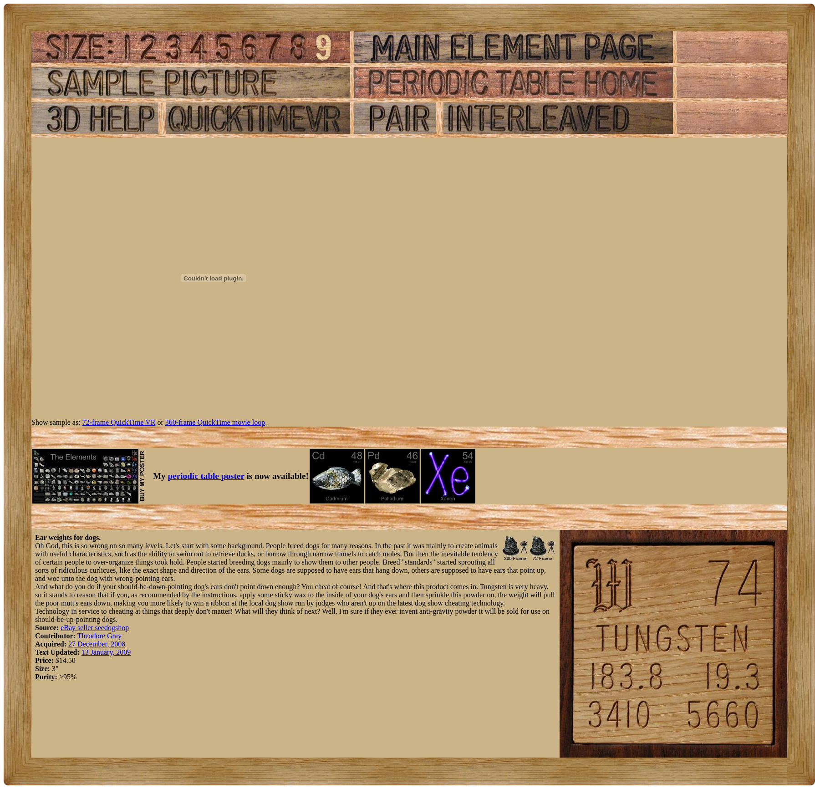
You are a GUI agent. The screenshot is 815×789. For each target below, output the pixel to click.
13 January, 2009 (106, 652)
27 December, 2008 (96, 644)
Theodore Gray (99, 636)
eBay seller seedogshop (95, 627)
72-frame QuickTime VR (119, 422)
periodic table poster (206, 476)
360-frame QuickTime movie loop (215, 422)
